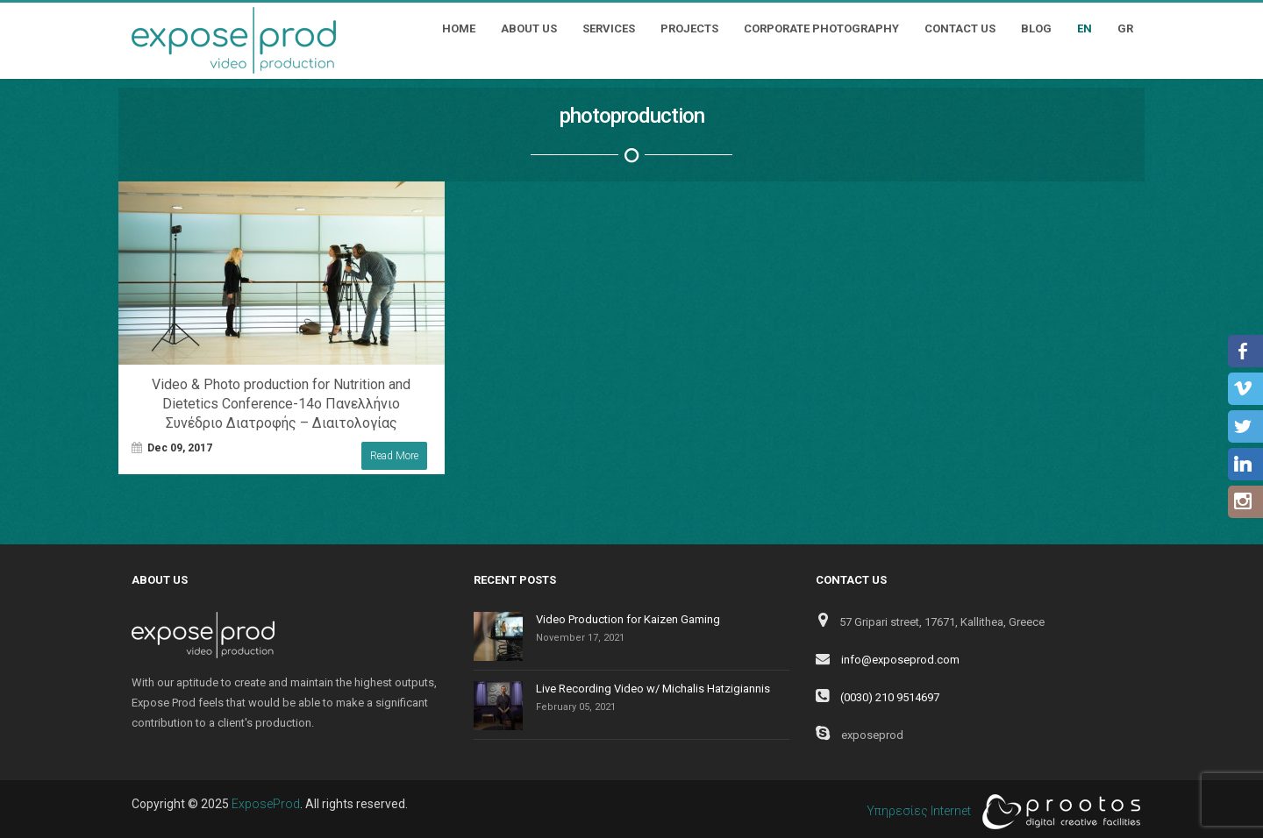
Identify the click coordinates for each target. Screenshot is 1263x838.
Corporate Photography (821, 28)
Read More (394, 456)
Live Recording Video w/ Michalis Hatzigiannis (653, 688)
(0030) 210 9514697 (889, 697)
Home (458, 28)
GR (1125, 28)
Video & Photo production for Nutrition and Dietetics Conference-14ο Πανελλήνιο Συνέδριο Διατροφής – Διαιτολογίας (281, 403)
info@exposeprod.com (900, 659)
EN (1084, 28)
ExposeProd (266, 804)
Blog (1036, 28)
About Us (529, 28)
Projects (689, 28)
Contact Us (959, 28)
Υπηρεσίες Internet (999, 811)
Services (608, 28)
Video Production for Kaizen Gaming (628, 619)
